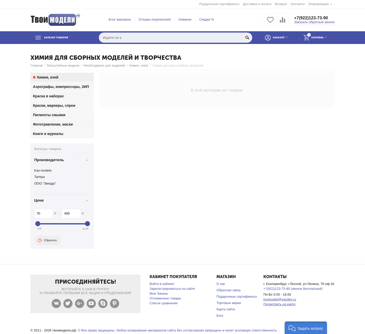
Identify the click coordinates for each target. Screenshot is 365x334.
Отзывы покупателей (155, 19)
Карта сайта (225, 309)
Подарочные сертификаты (219, 4)
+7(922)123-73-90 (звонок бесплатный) (292, 289)
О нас (220, 284)
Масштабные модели (63, 65)
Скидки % (206, 19)
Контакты (298, 4)
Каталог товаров (61, 38)
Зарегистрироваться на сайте (172, 289)
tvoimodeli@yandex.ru (279, 299)
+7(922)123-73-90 (312, 17)
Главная (36, 65)
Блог (220, 315)
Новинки (184, 19)
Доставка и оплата (257, 4)
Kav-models (43, 170)
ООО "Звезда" (45, 183)
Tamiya (39, 177)
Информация (318, 4)
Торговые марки (228, 303)
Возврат (281, 4)
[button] (306, 328)
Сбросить (47, 240)
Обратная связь (228, 290)
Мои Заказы (159, 293)
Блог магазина (120, 19)
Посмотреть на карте (279, 304)
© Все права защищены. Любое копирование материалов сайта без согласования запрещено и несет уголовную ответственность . (178, 330)
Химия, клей (138, 65)
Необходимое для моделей (104, 65)
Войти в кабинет (162, 284)
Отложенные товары (165, 298)
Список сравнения (164, 303)
